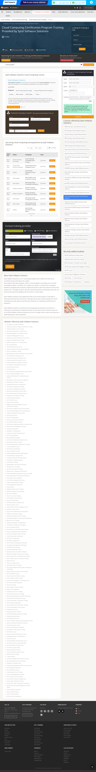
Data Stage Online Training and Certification (18, 475)
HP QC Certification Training (14, 351)
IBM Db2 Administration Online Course (16, 391)
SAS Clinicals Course (12, 400)
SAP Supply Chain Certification (14, 498)
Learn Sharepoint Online (13, 527)
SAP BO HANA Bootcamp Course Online (17, 614)
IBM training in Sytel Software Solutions (75, 138)
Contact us (36, 753)
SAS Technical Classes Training (15, 676)
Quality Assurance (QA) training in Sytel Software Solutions (78, 163)
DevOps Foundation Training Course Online (18, 554)
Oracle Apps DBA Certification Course (16, 360)
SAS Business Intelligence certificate (16, 389)
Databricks (87, 282)
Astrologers (66, 762)
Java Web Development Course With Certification (19, 518)
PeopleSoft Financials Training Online (16, 384)
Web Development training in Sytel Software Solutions (76, 225)
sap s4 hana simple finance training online (17, 511)
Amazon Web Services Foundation (38, 19)
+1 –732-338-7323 (61, 3)
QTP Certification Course (13, 573)
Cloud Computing (5, 19)
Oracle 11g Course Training (14, 496)
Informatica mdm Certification (14, 478)
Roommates (18, 12)
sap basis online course (13, 505)
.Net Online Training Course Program (16, 525)
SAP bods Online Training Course (15, 645)
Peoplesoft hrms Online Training (15, 382)
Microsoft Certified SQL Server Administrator (18, 408)
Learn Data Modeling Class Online (15, 674)
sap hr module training (12, 692)
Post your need (89, 7)
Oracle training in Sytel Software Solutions (76, 134)
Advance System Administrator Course (16, 634)
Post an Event (67, 737)
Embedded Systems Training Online (16, 636)
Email (10, 123)
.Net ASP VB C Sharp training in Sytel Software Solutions (77, 158)
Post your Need (27, 714)
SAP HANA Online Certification (14, 582)
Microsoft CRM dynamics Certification (16, 661)
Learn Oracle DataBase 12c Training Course (18, 580)
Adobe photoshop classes (13, 616)
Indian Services (67, 754)
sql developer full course (13, 618)
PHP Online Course (11, 632)
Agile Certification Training (13, 649)
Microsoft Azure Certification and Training (17, 529)
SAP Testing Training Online (14, 603)
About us (36, 751)
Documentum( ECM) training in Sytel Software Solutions (77, 208)
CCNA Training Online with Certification (17, 531)
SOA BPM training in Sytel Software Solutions (77, 168)
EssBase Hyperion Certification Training (17, 362)
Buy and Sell (7, 733)
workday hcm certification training (15, 395)
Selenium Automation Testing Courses (16, 458)
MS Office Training (38, 742)
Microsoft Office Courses (13, 670)
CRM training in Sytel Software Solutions (75, 146)
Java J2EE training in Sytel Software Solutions (76, 183)
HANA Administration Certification (15, 627)
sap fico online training (12, 500)
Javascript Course (11, 638)
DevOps (11, 94)
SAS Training (37, 741)
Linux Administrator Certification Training (17, 600)
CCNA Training (37, 739)
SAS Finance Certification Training (15, 386)
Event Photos (67, 733)
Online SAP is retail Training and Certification (18, 683)
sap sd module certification (13, 689)
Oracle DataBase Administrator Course (17, 641)
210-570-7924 (42, 50)
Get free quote (88, 64)
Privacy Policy (37, 756)
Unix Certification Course (13, 446)
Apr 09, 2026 (30, 50)
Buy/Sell (90, 12)
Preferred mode (36, 234)
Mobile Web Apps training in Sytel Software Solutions (76, 173)
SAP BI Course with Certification (15, 536)
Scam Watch (7, 744)
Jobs (53, 12)
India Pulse (66, 751)
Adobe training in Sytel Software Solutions (76, 153)
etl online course (11, 369)
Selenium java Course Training (14, 591)
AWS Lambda (19, 94)
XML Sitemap (37, 744)
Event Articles (67, 731)
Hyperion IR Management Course (15, 335)
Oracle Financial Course (13, 367)
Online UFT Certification (13, 589)
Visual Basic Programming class (15, 460)
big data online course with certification (17, 551)
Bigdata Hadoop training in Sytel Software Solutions (76, 219)
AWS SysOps (29, 94)
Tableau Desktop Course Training (15, 329)
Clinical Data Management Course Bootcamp (18, 411)
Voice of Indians (67, 735)
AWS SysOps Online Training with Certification (18, 556)
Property (66, 753)
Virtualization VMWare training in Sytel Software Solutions (78, 178)
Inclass (49, 237)
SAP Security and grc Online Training (16, 534)
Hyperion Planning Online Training (15, 340)
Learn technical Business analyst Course (17, 440)
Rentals (27, 12)
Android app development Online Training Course (19, 665)
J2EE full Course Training (13, 520)
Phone (10, 129)
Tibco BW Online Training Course (15, 356)
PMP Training (37, 730)
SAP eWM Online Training (13, 547)
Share (6, 50)
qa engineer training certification (15, 324)
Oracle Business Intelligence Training (16, 426)
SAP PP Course (68, 270)
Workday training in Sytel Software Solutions (77, 235)
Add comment (35, 247)
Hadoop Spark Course (12, 609)
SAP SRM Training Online (13, 540)
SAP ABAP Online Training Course (15, 502)
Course (7, 234)
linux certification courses (13, 451)
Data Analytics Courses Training (15, 587)
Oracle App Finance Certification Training (17, 605)
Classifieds (66, 758)
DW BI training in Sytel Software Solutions (76, 127)
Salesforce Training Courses (14, 663)
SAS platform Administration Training (16, 364)
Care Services (63, 12)
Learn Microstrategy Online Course (16, 480)
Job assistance (51, 231)
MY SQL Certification (12, 493)
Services (6, 735)
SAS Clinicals (68, 278)
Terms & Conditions (38, 754)
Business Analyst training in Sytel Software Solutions (76, 214)
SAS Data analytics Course (13, 625)
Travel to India (8, 751)
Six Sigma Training (38, 735)
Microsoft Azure (78, 278)
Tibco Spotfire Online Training (14, 422)
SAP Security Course (12, 415)
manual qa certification (12, 428)
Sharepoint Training (38, 731)
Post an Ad (7, 742)
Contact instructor (13, 107)
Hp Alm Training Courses (13, 563)
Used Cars (7, 731)
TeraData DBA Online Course (14, 347)
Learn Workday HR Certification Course (17, 393)
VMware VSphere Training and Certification (18, 349)
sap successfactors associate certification (17, 623)
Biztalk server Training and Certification (17, 471)
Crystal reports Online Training (14, 672)
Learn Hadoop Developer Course (15, 373)
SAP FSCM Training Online (13, 647)
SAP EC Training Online (12, 694)
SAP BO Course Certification (14, 696)
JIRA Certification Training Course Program (76, 263)
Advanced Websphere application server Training (19, 473)
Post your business (67, 60)
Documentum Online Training (14, 442)
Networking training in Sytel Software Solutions (77, 149)
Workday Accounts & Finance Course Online (18, 338)
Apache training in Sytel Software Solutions (76, 239)
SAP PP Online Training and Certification (17, 543)
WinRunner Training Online (13, 431)
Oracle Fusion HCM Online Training (16, 576)
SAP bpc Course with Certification (15, 420)
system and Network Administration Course (18, 658)
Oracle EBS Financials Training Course (16, 679)
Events (8, 12)
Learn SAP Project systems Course (15, 652)
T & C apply (58, 270)
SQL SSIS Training (11, 585)
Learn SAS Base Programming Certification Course (20, 620)
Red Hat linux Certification (13, 449)
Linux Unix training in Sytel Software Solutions (77, 192)
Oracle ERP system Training (14, 611)
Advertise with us (38, 758)
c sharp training (11, 656)
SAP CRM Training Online (13, 538)
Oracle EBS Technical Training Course (16, 358)
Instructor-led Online (39, 237)
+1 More (37, 94)
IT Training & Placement (41, 12)
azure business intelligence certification (75, 274)
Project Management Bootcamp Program (17, 453)
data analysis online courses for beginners (17, 380)
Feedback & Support (11, 716)
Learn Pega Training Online (14, 667)
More (8, 16)
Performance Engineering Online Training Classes (19, 424)
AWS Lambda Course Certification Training (17, 558)
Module (11, 117)
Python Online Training (12, 402)
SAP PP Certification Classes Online (74, 255)
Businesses (66, 756)
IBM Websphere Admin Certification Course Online (19, 353)
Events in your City (68, 728)
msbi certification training (13, 398)
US (78, 708)
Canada (78, 711)
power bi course (11, 560)
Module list (11, 90)
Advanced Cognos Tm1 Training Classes (17, 342)
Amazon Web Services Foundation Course (17, 507)
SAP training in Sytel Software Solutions (75, 130)
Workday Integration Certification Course (17, 333)
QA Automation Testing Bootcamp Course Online (19, 371)
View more (32, 213)
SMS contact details (17, 50)
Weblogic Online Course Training (15, 489)
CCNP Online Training (12, 462)
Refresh (54, 147)
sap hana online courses (13, 509)
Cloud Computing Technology (19, 19)
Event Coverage (67, 730)
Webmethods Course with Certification (16, 464)
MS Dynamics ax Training (13, 466)
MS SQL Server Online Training (14, 469)
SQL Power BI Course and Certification (16, 643)
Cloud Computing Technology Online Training (18, 444)
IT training (28, 231)
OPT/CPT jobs (39, 231)
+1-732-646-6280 (73, 111)
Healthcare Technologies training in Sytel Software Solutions (76, 203)
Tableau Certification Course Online (16, 413)
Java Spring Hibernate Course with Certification (19, 596)
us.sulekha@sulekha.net (14, 713)
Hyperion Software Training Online (15, 491)
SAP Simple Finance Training (14, 565)
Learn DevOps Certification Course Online (17, 571)
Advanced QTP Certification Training (16, 598)
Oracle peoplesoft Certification (14, 484)
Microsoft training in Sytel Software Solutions (77, 142)
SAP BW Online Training (13, 654)
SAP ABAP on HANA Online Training (16, 629)
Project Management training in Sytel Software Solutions (77, 188)
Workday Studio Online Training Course (17, 331)
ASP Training (37, 737)
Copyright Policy (37, 760)
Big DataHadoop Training (13, 437)
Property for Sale (8, 737)
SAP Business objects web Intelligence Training (77, 267)
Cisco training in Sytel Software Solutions (76, 243)
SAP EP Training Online (12, 417)
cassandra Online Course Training (15, 594)
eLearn (65, 760)
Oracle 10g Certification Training (15, 681)
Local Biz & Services (77, 12)
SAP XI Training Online (12, 435)
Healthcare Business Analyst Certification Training (19, 326)
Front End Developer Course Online (16, 607)
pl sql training (10, 487)
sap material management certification (17, 545)
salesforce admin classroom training (74, 259)
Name (32, 117)
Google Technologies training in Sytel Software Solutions (77, 230)
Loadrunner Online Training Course (16, 433)
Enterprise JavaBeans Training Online (16, 522)
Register (52, 160)
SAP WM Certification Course (14, 549)
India (79, 713)
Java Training (37, 733)
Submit (82, 49)
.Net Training (37, 728)
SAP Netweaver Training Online (15, 455)
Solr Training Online (12, 344)
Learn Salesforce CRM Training (15, 578)
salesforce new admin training (14, 513)
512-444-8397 (78, 3)
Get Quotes (5, 60)
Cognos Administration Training (15, 482)
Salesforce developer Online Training (16, 516)
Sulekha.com (2, 12)
